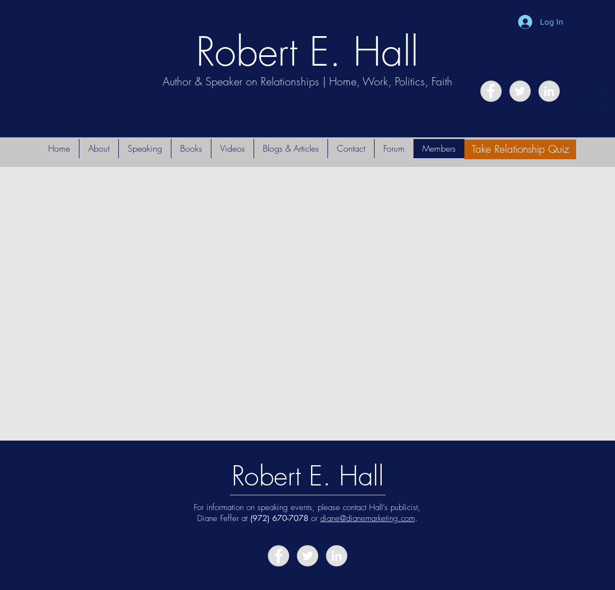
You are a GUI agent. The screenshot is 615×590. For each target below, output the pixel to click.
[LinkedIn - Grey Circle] (549, 91)
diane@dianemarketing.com (367, 518)
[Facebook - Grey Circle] (491, 91)
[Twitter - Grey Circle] (520, 91)
